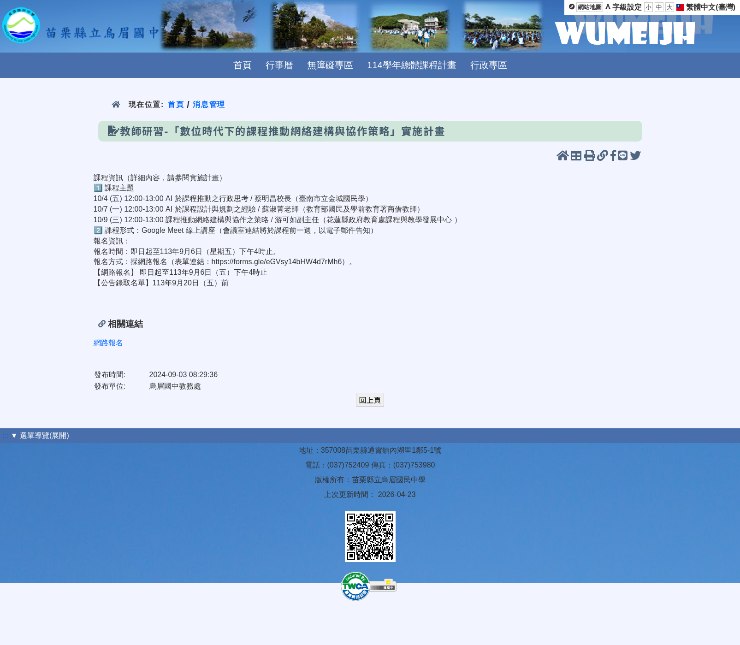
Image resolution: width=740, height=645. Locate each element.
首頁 (242, 65)
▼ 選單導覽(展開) (40, 435)
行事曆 (279, 65)
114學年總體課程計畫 (411, 65)
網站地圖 (590, 7)
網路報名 (108, 343)
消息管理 (209, 104)
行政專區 (488, 65)
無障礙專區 (330, 65)
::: (5, 435)
